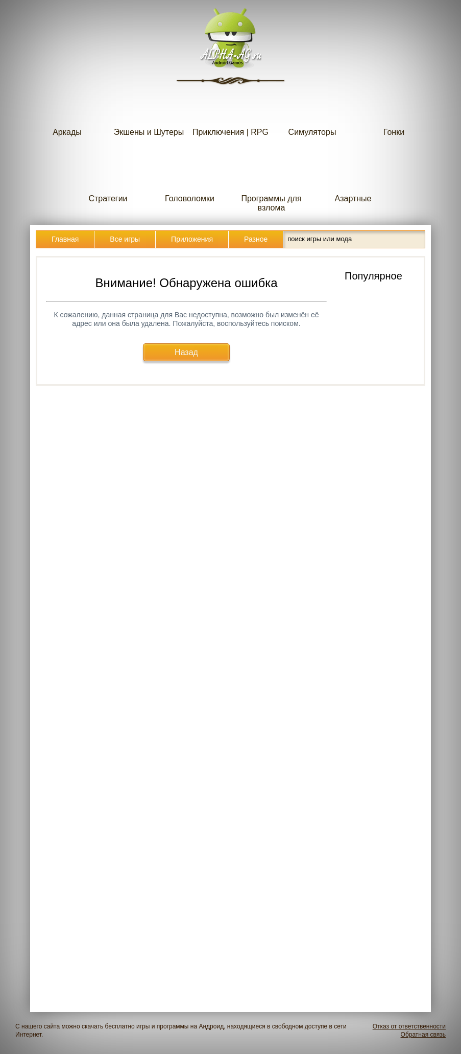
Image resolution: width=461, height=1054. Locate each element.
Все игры (125, 239)
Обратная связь (423, 1034)
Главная (65, 239)
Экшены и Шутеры (149, 111)
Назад (186, 352)
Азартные (353, 178)
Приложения (192, 239)
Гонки (394, 111)
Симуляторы (312, 111)
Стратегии (108, 178)
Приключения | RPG (230, 111)
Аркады (67, 111)
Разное (256, 239)
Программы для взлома (271, 182)
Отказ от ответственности (409, 1026)
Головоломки (189, 178)
